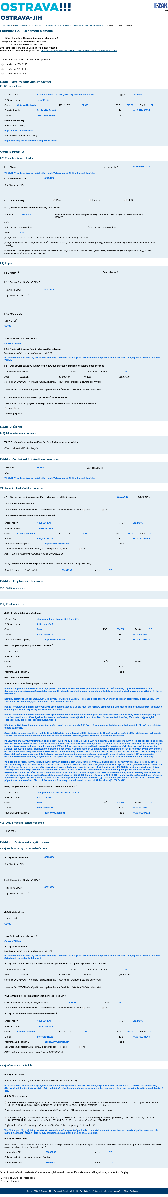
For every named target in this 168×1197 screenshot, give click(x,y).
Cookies (108, 1191)
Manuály (117, 1191)
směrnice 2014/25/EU (17, 73)
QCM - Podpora (131, 1191)
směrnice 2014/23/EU (17, 64)
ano (10, 408)
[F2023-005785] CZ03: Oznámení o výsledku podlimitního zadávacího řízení (79, 50)
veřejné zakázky (21, 25)
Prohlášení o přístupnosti (91, 1191)
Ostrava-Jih (36, 11)
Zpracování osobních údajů (66, 1191)
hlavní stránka (6, 25)
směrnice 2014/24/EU (17, 69)
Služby (131, 200)
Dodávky (96, 200)
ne (18, 408)
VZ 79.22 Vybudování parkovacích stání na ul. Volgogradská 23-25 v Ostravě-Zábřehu (66, 25)
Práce (59, 200)
